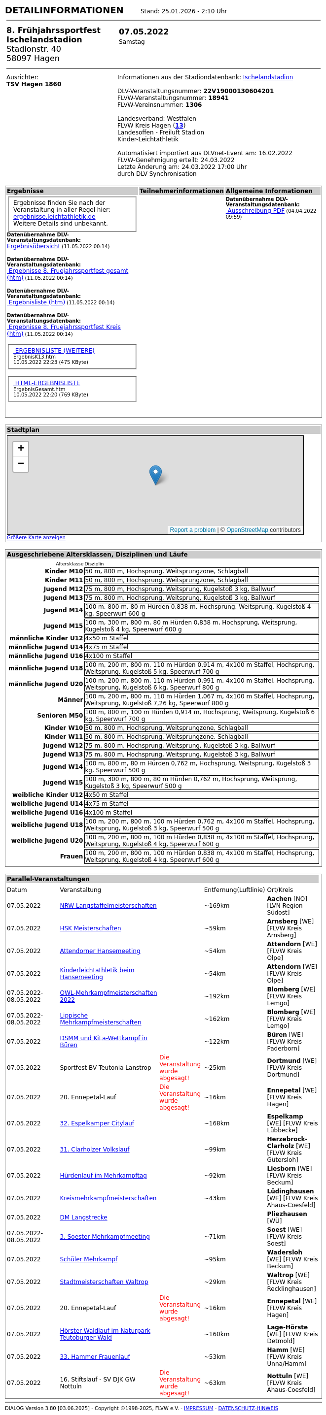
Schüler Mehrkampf (88, 1259)
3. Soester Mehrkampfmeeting (104, 1236)
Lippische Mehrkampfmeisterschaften (100, 1019)
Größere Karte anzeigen (36, 537)
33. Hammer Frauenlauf (95, 1356)
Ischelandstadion (268, 77)
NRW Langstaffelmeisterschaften (108, 905)
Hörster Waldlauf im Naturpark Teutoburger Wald (105, 1334)
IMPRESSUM (199, 1408)
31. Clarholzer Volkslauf (94, 1149)
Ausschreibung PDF (255, 210)
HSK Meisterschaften (90, 928)
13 (179, 125)
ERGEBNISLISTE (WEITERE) (54, 350)
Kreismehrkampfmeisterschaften (108, 1198)
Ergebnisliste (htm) (36, 302)
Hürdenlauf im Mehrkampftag (103, 1175)
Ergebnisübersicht (33, 246)
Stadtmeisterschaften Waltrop (104, 1282)
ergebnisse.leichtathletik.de (54, 216)
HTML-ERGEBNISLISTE (46, 383)
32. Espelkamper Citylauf (97, 1123)
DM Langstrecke (83, 1217)
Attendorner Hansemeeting (100, 951)
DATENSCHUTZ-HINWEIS (248, 1408)
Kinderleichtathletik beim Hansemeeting (97, 974)
